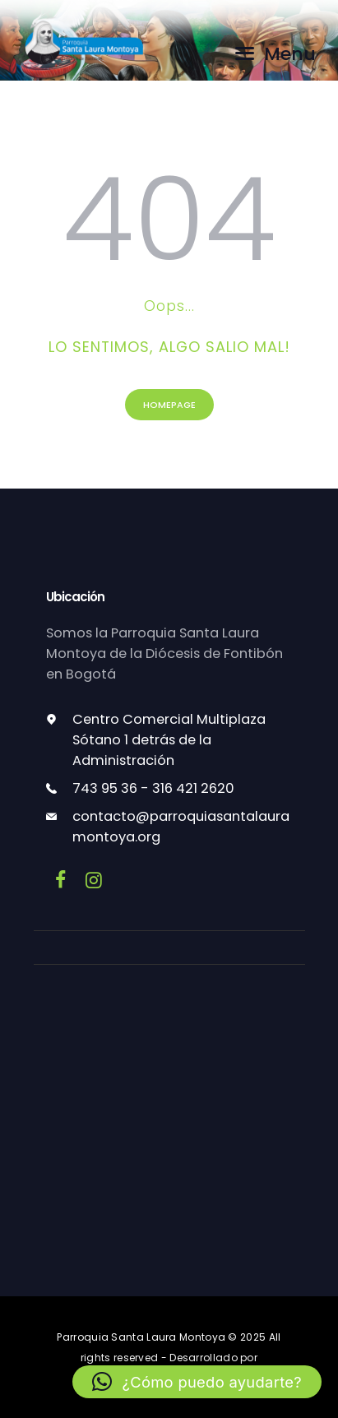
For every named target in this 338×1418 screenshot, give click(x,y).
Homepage (169, 404)
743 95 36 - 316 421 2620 (153, 788)
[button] (197, 1381)
